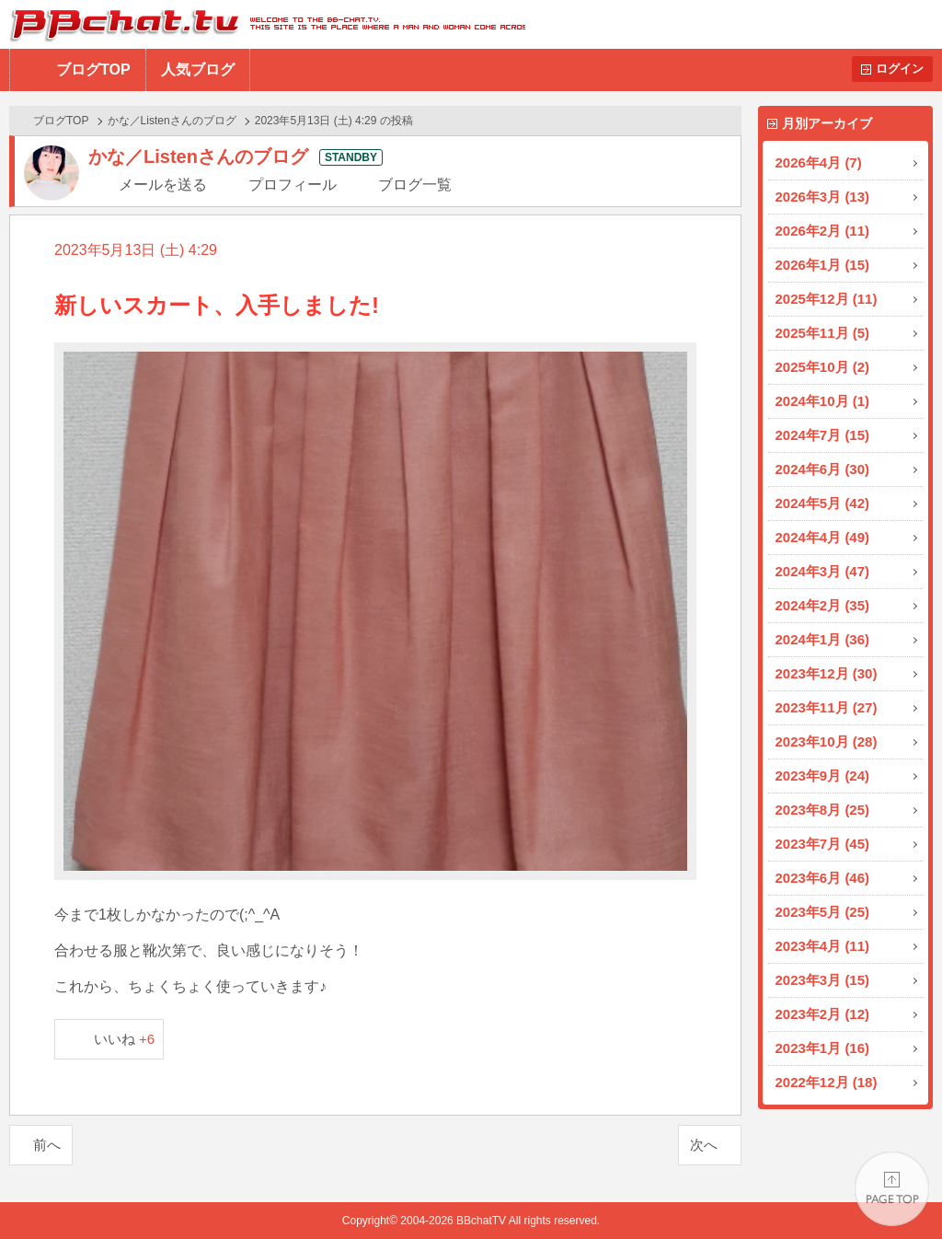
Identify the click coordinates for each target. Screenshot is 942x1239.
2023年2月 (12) (822, 1014)
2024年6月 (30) (822, 469)
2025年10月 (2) (822, 367)
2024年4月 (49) (822, 537)
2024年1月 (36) (822, 639)
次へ (704, 1144)
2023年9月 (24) (822, 775)
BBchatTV (262, 24)
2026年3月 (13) (822, 196)
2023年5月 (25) (822, 912)
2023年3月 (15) (822, 980)
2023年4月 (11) (822, 946)
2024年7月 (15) (822, 435)
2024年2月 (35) (822, 605)
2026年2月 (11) (822, 230)
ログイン (900, 68)
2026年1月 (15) (822, 264)
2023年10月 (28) (826, 741)
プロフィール (292, 184)
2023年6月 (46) (822, 878)
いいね (124, 1039)
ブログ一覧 (415, 184)
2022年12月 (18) (826, 1082)
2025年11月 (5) (822, 333)
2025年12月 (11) (826, 299)
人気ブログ (198, 69)
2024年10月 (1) (822, 401)
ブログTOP (93, 69)
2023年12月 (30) (826, 673)
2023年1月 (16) (822, 1048)
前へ (47, 1144)
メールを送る (163, 184)
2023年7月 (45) (822, 843)
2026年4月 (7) (818, 162)
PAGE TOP (892, 1189)
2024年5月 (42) (822, 503)
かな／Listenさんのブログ (172, 120)
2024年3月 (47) (822, 571)
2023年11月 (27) (826, 707)
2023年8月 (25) (822, 809)
